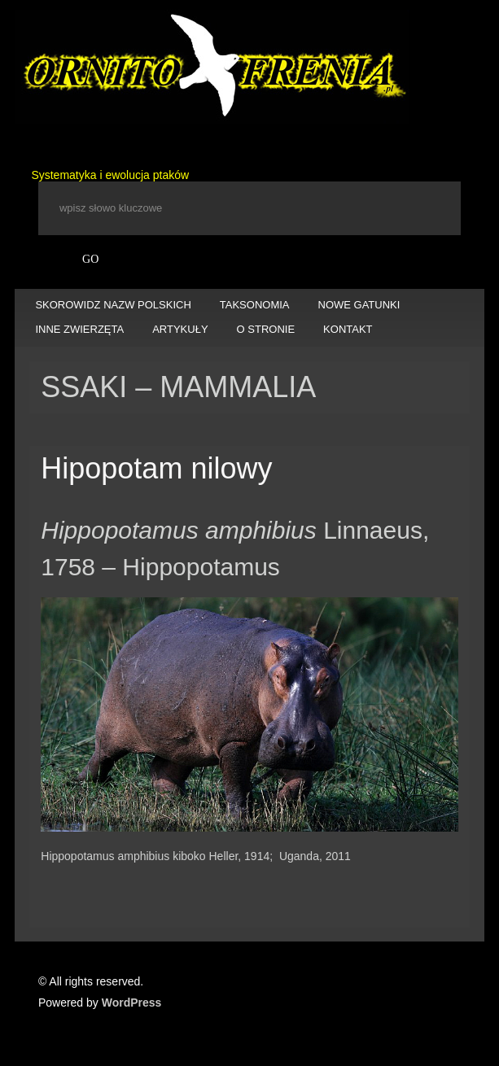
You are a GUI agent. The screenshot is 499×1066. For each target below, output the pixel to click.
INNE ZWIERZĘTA (79, 329)
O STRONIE (266, 329)
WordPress (132, 1002)
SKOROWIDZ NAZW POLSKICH (112, 305)
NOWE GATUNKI (359, 305)
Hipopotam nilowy (156, 468)
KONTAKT (347, 329)
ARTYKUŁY (180, 329)
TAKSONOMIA (255, 305)
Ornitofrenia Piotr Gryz (212, 67)
